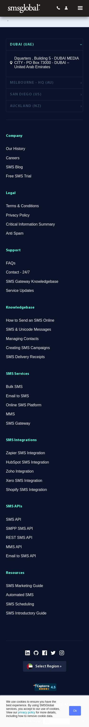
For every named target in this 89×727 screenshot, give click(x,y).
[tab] (44, 44)
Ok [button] (75, 710)
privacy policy (26, 712)
